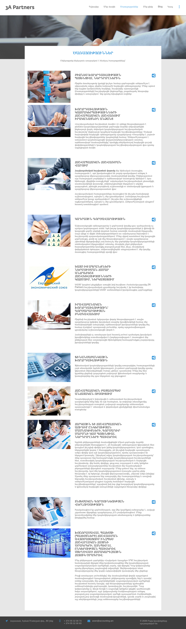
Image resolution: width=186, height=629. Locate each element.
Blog (160, 6)
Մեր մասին (109, 6)
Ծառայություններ (129, 6)
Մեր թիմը (148, 6)
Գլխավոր (94, 6)
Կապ (170, 6)
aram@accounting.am (102, 621)
